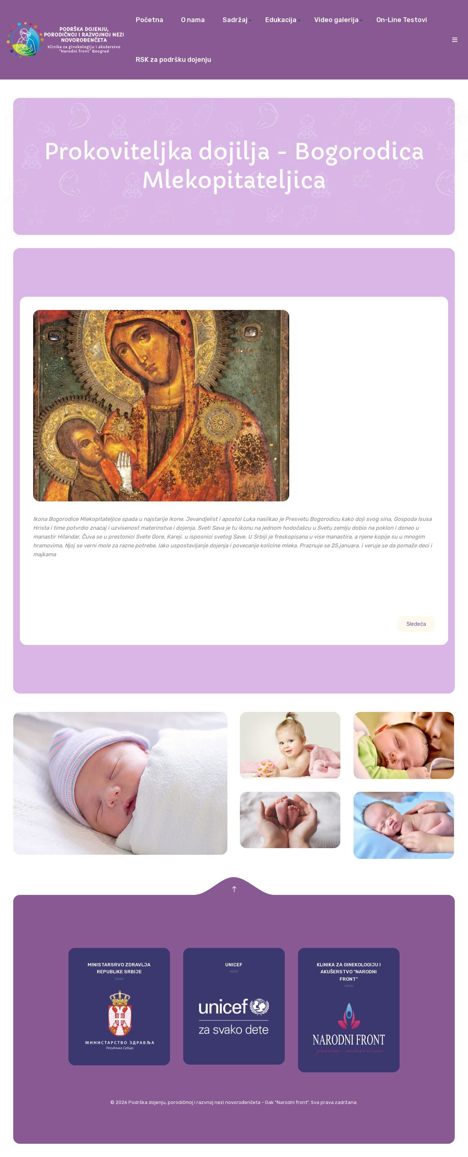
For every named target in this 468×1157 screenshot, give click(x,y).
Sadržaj (235, 20)
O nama (193, 20)
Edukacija (281, 20)
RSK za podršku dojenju (173, 60)
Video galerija (336, 20)
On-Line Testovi (401, 20)
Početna (149, 20)
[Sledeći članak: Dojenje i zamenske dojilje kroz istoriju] (416, 624)
